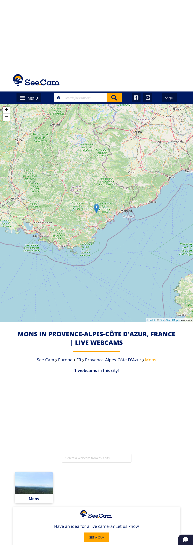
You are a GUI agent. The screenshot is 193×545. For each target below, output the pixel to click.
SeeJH (169, 98)
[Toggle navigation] (174, 80)
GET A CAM (97, 537)
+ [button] (6, 110)
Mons (34, 499)
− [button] (6, 117)
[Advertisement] (96, 34)
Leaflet (151, 320)
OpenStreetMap (169, 320)
